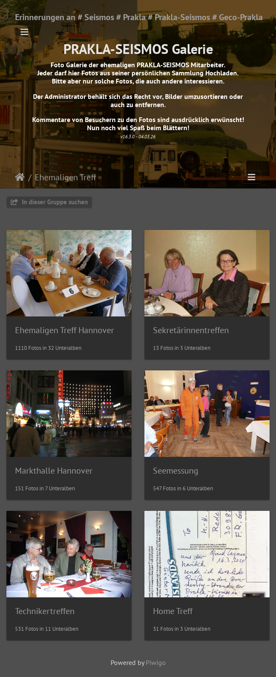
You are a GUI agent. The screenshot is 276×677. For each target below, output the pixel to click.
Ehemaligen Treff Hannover (64, 330)
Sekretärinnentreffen (191, 330)
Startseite (20, 177)
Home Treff (172, 611)
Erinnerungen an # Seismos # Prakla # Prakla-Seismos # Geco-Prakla (139, 17)
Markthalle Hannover (54, 470)
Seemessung (175, 470)
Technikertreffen (45, 611)
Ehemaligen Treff (65, 177)
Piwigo (156, 662)
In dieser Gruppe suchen (49, 202)
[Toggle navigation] (24, 32)
